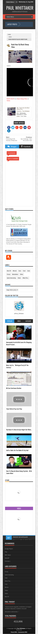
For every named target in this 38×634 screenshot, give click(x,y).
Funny (8, 274)
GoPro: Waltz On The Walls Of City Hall (17, 450)
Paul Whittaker (19, 8)
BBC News (8, 555)
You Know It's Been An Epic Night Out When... (19, 429)
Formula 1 (7, 561)
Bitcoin (15, 270)
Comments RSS (22, 632)
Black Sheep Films (22, 99)
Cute (28, 270)
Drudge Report (9, 548)
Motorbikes (15, 274)
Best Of (9, 270)
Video (10, 37)
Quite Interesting (11, 278)
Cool (22, 116)
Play (6, 552)
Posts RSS (14, 632)
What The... (26, 278)
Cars (20, 270)
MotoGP (7, 558)
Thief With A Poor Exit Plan (14, 409)
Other (21, 274)
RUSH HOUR (10, 99)
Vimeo (8, 100)
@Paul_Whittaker (19, 313)
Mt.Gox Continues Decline (13, 388)
